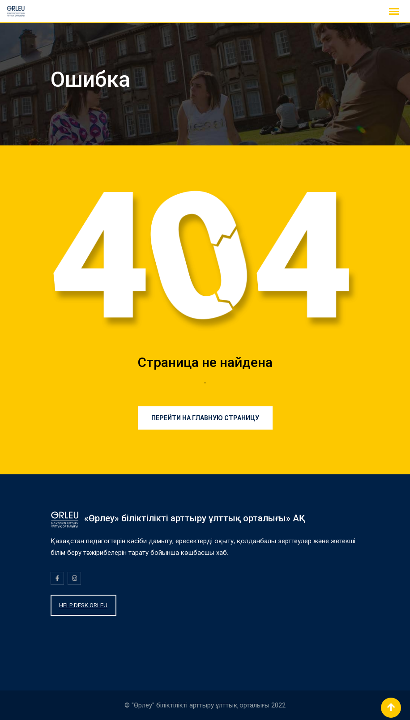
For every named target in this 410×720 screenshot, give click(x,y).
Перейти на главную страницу (205, 418)
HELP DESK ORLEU (83, 605)
